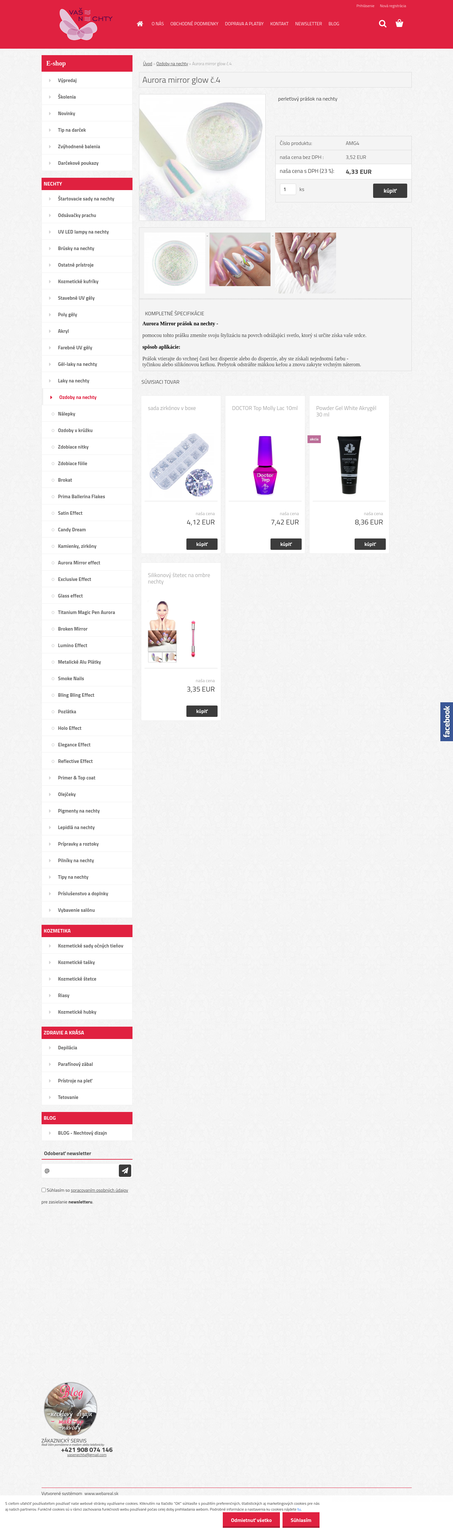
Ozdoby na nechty (172, 63)
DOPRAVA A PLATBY (244, 23)
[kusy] (288, 189)
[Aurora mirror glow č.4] (202, 97)
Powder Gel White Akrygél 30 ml (346, 411)
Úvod (147, 63)
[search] (382, 23)
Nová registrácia (393, 6)
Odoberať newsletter (67, 1153)
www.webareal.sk (101, 1493)
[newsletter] (125, 1171)
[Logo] (86, 24)
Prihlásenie (365, 6)
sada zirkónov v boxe (172, 408)
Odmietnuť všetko (251, 1520)
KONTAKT (279, 23)
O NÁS (158, 23)
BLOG (334, 23)
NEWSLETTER (308, 23)
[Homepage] (139, 23)
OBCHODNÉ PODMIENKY (194, 23)
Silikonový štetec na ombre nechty (179, 578)
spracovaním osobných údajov (99, 1190)
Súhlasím (301, 1520)
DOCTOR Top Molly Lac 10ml (265, 408)
